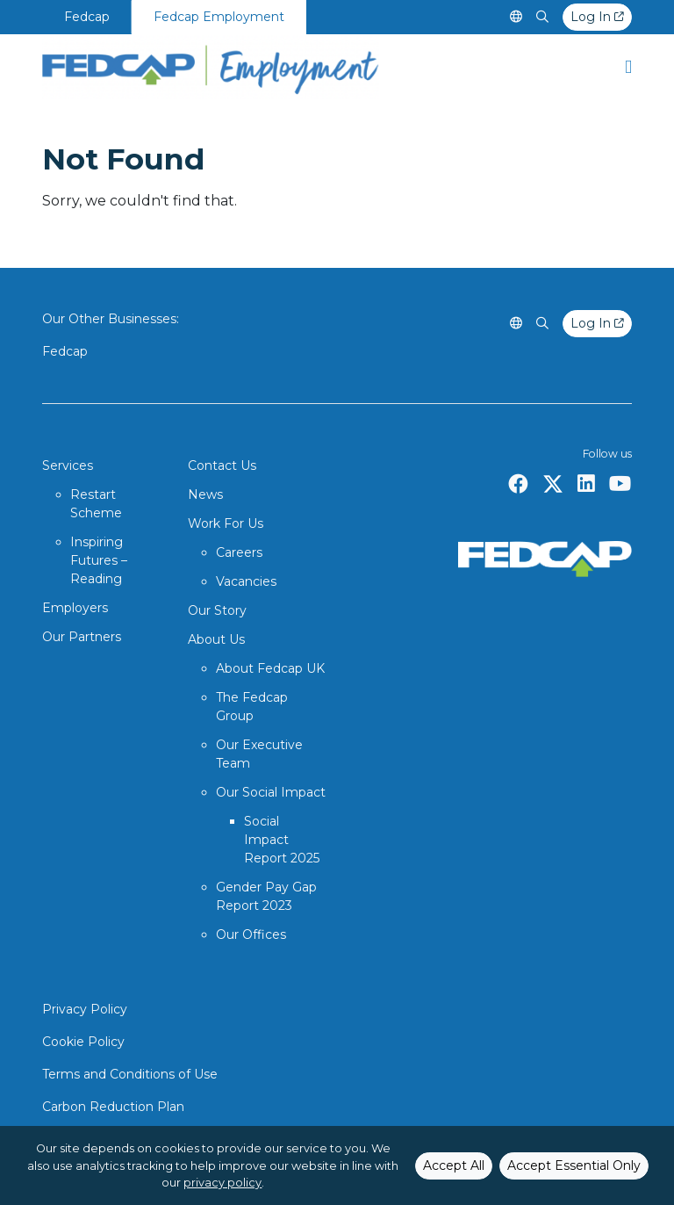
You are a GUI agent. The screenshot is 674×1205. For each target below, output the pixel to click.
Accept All (453, 1165)
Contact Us (222, 465)
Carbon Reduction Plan (113, 1107)
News (205, 494)
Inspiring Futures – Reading (98, 560)
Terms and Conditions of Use (130, 1074)
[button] (628, 66)
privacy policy (222, 1182)
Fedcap (87, 17)
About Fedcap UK (270, 668)
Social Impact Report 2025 (281, 839)
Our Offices (251, 934)
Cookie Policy (83, 1042)
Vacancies (246, 581)
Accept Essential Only (574, 1165)
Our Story (217, 610)
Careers (239, 552)
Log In (597, 17)
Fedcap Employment (219, 17)
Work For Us (225, 523)
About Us (216, 639)
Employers (75, 608)
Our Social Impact (271, 792)
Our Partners (81, 637)
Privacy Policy (84, 1009)
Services (67, 465)
